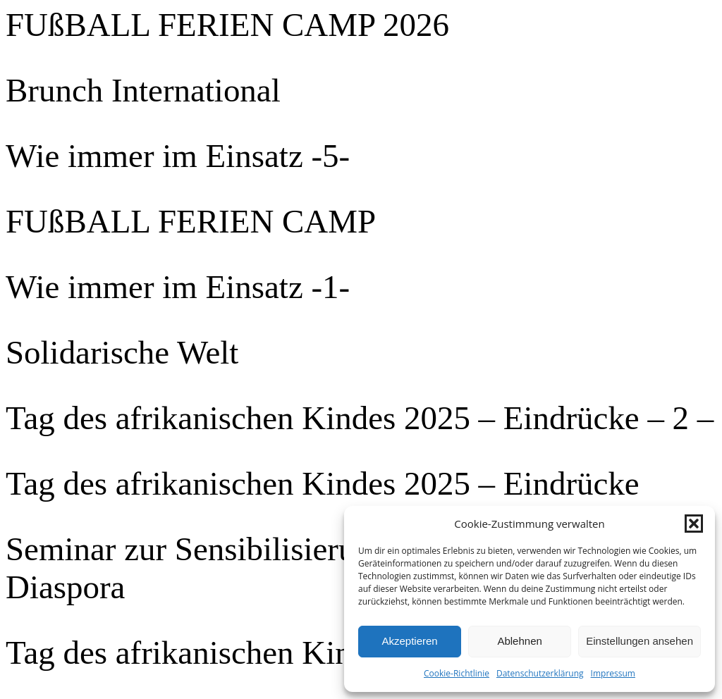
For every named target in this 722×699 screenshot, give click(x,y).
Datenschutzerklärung (540, 673)
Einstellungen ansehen (639, 641)
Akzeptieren (409, 641)
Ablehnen (519, 641)
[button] (694, 523)
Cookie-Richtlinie (456, 673)
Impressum (613, 673)
